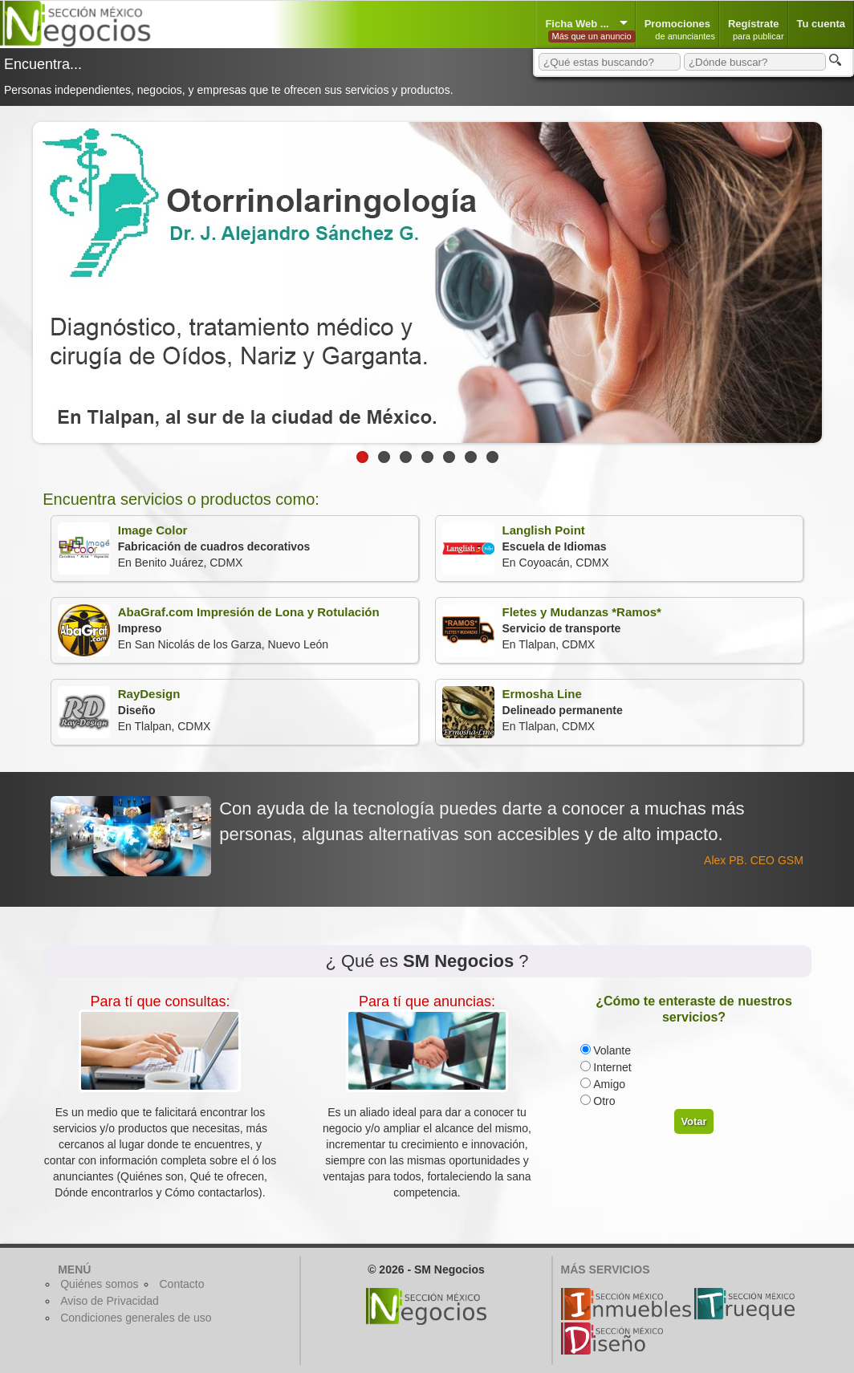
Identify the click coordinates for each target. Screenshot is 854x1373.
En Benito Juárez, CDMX (184, 548)
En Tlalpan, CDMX (551, 630)
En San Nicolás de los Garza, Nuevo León (219, 630)
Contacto (181, 1284)
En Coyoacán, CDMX (525, 548)
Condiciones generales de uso (135, 1317)
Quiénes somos (99, 1284)
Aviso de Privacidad (109, 1300)
